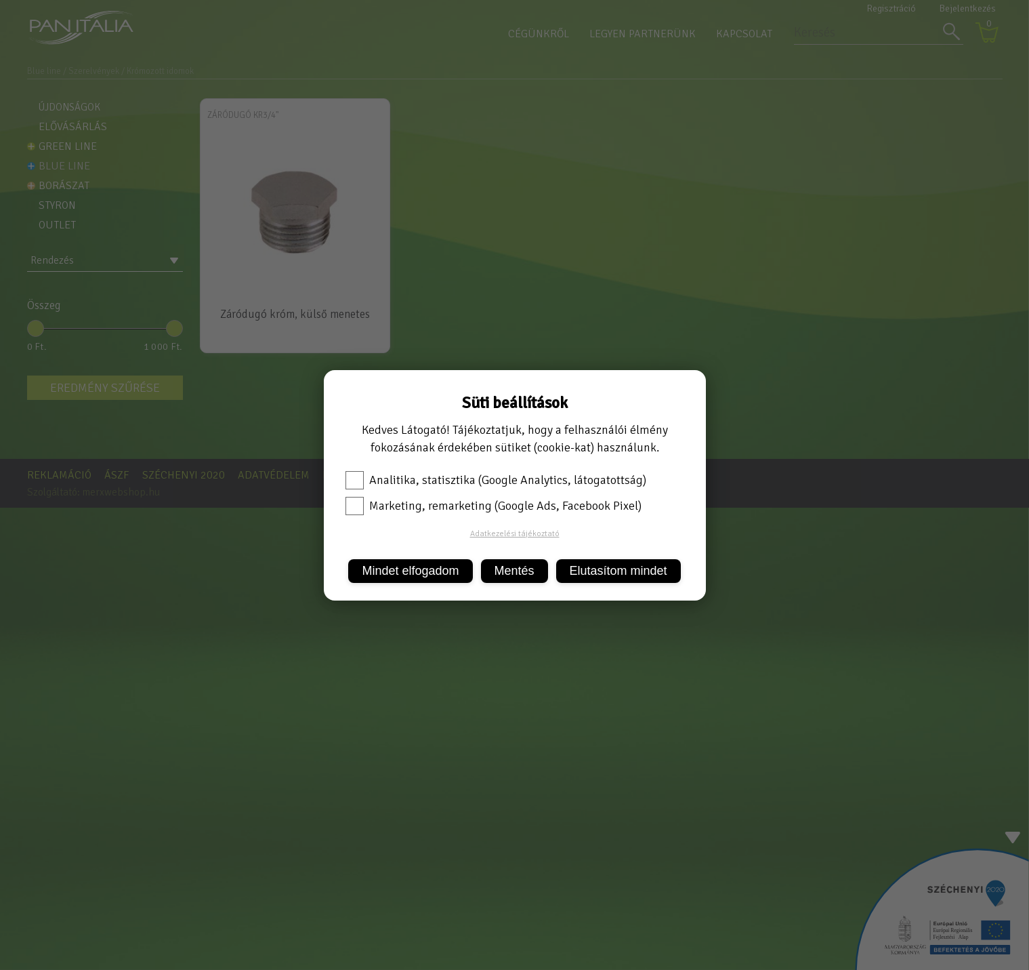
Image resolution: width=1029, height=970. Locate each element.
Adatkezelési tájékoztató (515, 534)
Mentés (514, 571)
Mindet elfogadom (410, 571)
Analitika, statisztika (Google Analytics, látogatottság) (495, 480)
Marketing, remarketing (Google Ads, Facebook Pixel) (493, 506)
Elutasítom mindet (618, 571)
